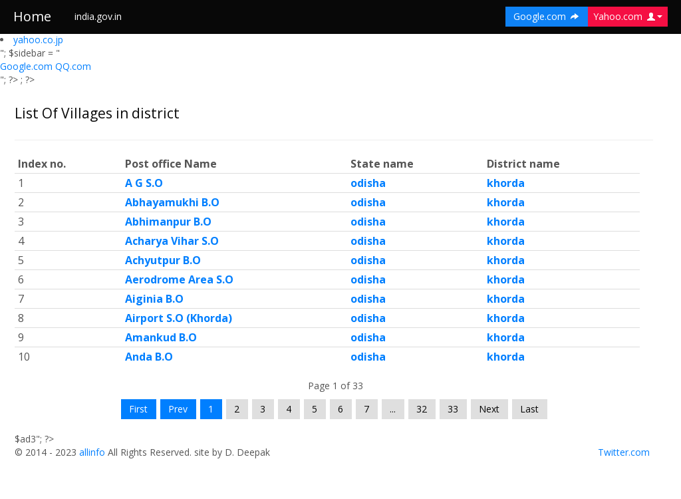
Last (529, 409)
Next (489, 409)
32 (421, 409)
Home (32, 16)
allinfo (92, 452)
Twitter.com (624, 452)
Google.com (27, 66)
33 (453, 409)
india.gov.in (98, 16)
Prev (178, 409)
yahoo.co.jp (38, 39)
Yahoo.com (627, 16)
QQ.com (73, 66)
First (138, 409)
